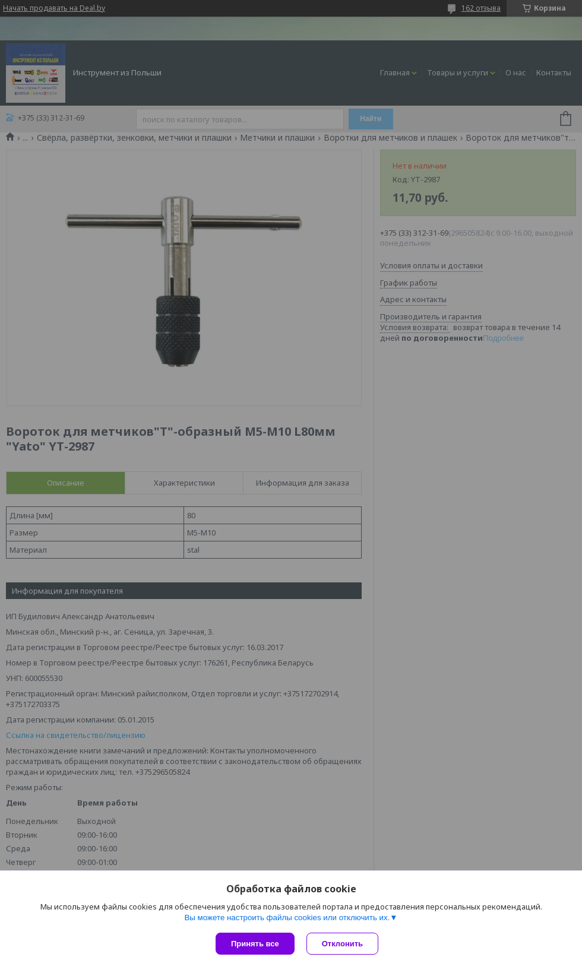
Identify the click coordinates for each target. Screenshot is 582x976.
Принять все (255, 943)
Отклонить (342, 943)
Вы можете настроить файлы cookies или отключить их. (287, 917)
